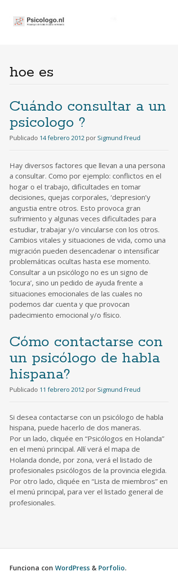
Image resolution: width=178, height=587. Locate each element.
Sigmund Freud (119, 137)
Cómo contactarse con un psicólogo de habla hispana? (86, 358)
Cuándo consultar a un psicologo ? (87, 114)
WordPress (72, 567)
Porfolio (111, 567)
